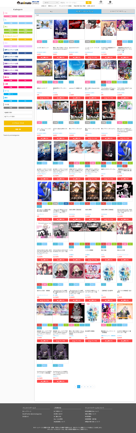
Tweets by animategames (11, 135)
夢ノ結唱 (55, 295)
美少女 (6, 77)
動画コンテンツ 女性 (11, 63)
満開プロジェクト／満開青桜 (108, 335)
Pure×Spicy (72, 173)
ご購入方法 (57, 416)
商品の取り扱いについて (92, 422)
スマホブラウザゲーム (118, 11)
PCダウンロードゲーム (84, 11)
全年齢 (10, 16)
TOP (37, 15)
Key (70, 92)
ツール (6, 91)
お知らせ (26, 416)
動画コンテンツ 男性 (11, 70)
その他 (6, 104)
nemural (103, 173)
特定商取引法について (92, 411)
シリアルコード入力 (18, 123)
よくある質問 (58, 419)
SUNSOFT (55, 214)
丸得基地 (71, 254)
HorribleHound (89, 52)
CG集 (6, 84)
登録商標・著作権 (90, 419)
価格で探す (8, 112)
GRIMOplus (40, 335)
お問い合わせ (58, 414)
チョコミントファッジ (122, 254)
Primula (55, 92)
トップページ (27, 411)
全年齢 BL (25, 30)
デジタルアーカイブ (11, 36)
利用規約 (88, 416)
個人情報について (90, 414)
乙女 (5, 13)
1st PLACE (119, 214)
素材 (5, 98)
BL (6, 20)
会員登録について (59, 422)
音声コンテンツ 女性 (11, 50)
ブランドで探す (10, 116)
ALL (51, 11)
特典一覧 (18, 129)
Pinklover (39, 92)
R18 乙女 (11, 32)
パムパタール (120, 173)
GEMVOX (39, 376)
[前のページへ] (75, 386)
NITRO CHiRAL (120, 92)
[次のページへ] (93, 386)
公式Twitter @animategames (33, 414)
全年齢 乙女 (10, 30)
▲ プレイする (92, 57)
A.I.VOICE (103, 52)
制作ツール (10, 94)
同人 (6, 27)
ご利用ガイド (58, 411)
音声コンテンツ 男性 (11, 56)
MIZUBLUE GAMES (41, 52)
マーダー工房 (120, 52)
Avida (102, 254)
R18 (25, 16)
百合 (5, 43)
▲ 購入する (44, 57)
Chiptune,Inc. (72, 133)
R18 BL (25, 32)
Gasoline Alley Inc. (41, 173)
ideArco (119, 133)
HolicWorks (72, 214)
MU (102, 92)
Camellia (55, 52)
